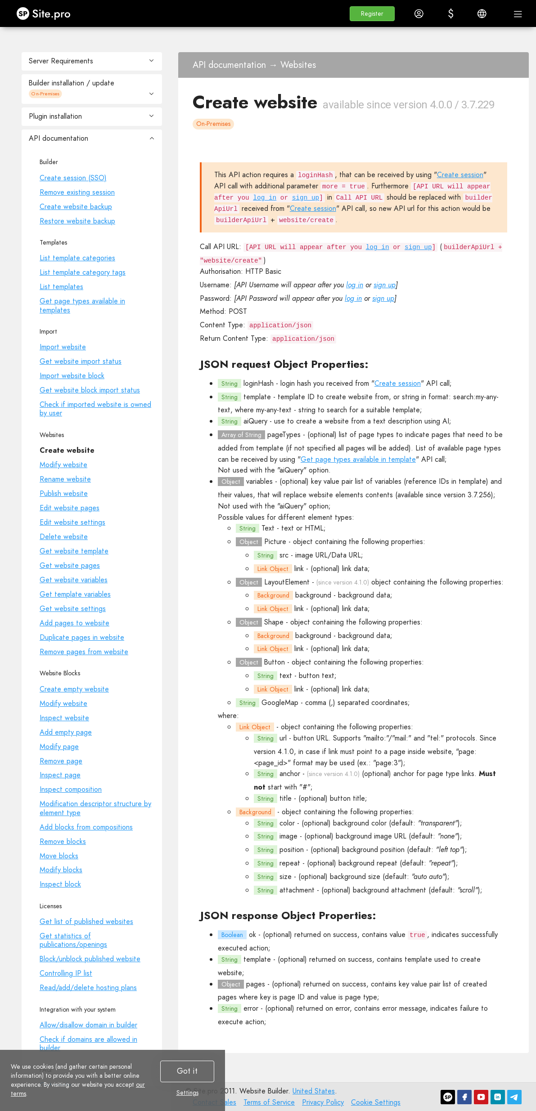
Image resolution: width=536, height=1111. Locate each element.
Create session (460, 175)
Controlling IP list (66, 973)
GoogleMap (279, 702)
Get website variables (74, 580)
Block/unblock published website (90, 959)
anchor (289, 773)
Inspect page (60, 775)
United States (314, 1091)
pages (255, 984)
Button (274, 662)
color (287, 823)
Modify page (59, 746)
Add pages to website (74, 623)
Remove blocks (63, 841)
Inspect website (64, 718)
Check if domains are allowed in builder (88, 1043)
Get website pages (70, 565)
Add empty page (66, 732)
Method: (213, 311)
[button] (372, 13)
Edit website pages (69, 508)
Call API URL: (220, 246)
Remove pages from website (84, 652)
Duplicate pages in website (82, 637)
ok (252, 934)
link (299, 568)
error (250, 1008)
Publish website (64, 493)
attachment (297, 890)
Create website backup (76, 206)
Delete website (64, 536)
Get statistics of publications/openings (73, 940)
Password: (216, 298)
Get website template (74, 551)
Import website (63, 347)
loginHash (258, 383)
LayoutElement (287, 582)
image (288, 836)
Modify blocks (61, 870)
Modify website (63, 465)
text (285, 675)
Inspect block (60, 884)
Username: (216, 285)
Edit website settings (72, 522)
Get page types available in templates (82, 305)
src (283, 555)
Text (268, 528)
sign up (305, 197)
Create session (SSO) (73, 178)
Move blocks (59, 856)
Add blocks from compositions (86, 827)
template (257, 397)
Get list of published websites (86, 921)
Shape (274, 622)
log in (264, 197)
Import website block (72, 375)
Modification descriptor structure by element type (95, 808)
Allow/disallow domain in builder (88, 1025)
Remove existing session (77, 192)
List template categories (77, 258)
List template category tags (83, 272)
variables (259, 481)
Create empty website (74, 689)
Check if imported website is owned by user (95, 408)
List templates (61, 286)
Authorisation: (221, 271)
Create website (67, 450)
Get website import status (81, 361)
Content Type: (222, 325)
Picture (275, 541)
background (313, 595)
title (285, 798)
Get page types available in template (358, 459)
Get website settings (73, 608)
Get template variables (75, 594)
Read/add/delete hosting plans (88, 987)
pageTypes (284, 434)
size (285, 876)
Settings (187, 1092)
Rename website (65, 479)
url (283, 738)
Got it (187, 1071)
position (291, 849)
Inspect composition (71, 789)
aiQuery (255, 421)
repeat (289, 863)
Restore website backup (77, 221)
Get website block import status (90, 390)
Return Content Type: (234, 338)
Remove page (61, 761)
